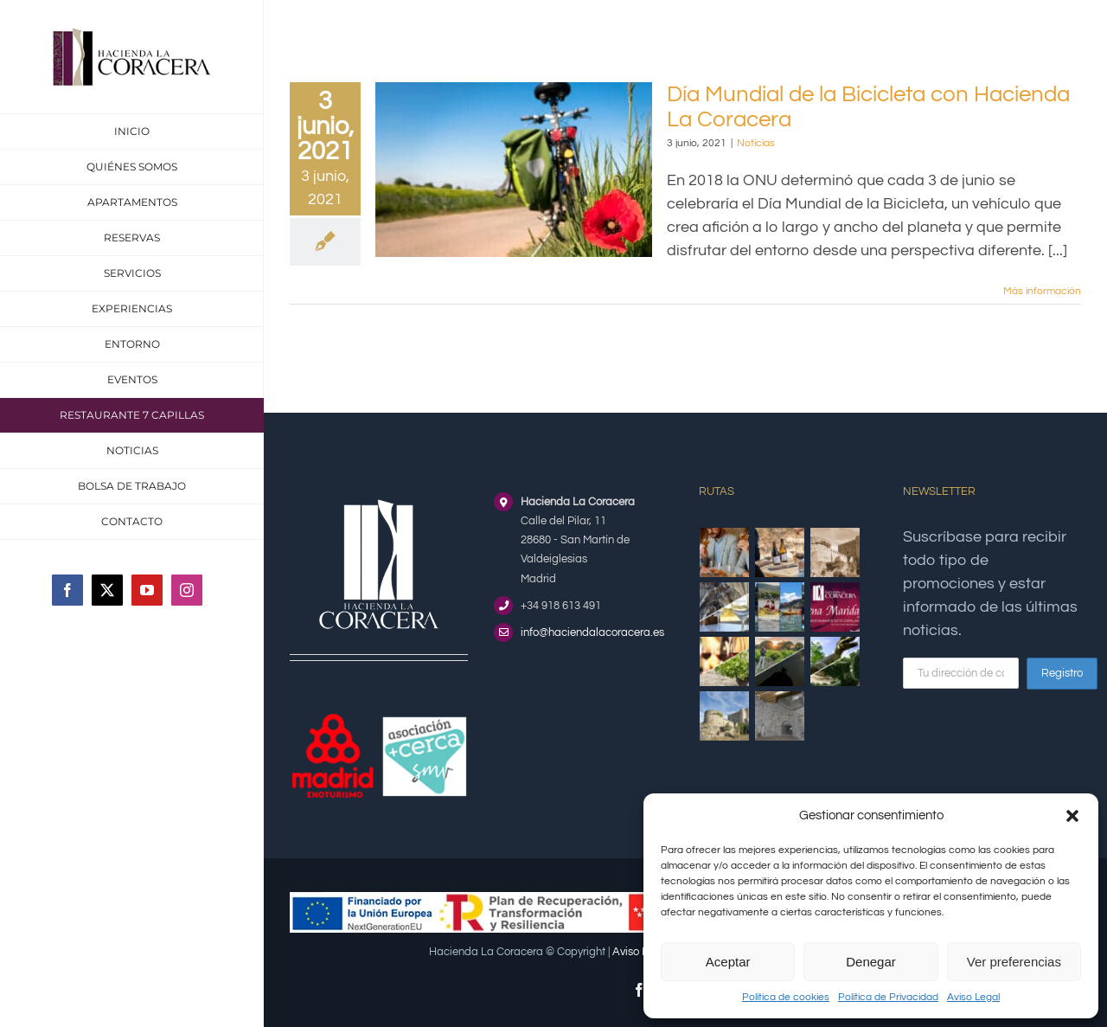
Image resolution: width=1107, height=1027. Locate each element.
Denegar (871, 961)
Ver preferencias (1014, 961)
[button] (1072, 816)
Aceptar (728, 961)
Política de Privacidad (888, 997)
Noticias (756, 143)
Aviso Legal (973, 997)
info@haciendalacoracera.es (592, 632)
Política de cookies (785, 997)
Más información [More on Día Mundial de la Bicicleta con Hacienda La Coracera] (1042, 291)
